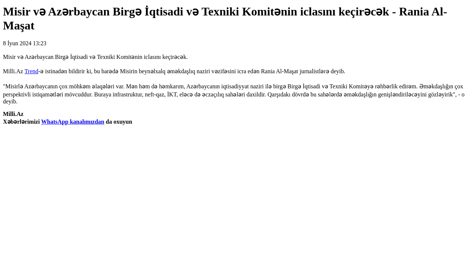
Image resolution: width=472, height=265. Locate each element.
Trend (31, 71)
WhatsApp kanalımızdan (72, 122)
